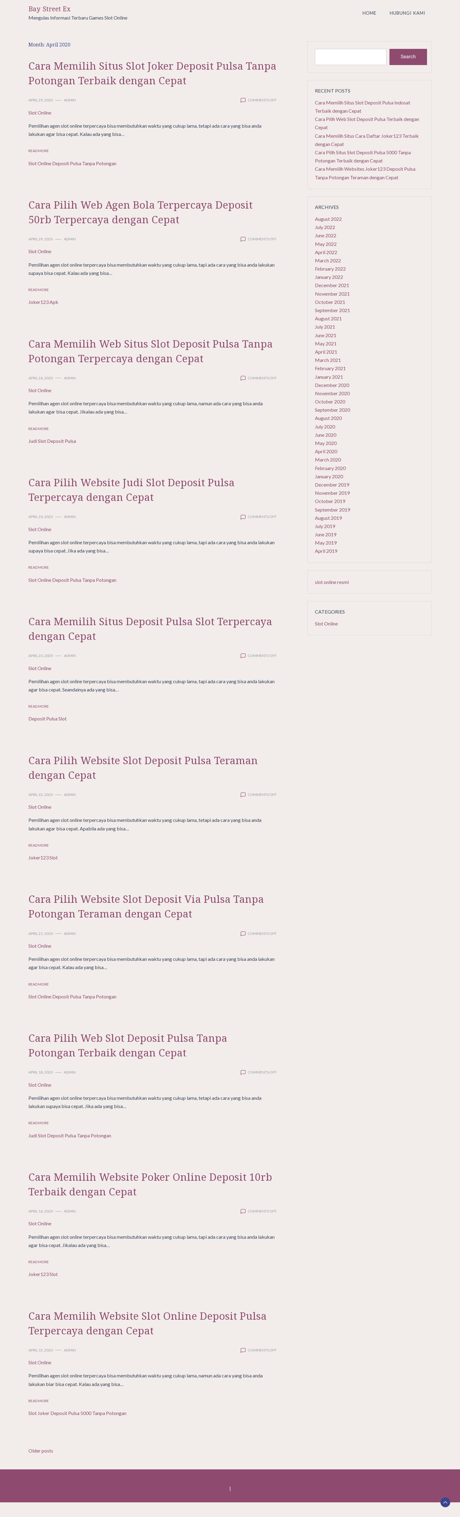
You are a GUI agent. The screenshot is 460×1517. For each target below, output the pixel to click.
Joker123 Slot (43, 872)
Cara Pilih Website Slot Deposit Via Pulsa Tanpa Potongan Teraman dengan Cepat (144, 920)
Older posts (40, 1465)
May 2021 (326, 343)
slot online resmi (332, 582)
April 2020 (326, 451)
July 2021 (325, 327)
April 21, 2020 (40, 948)
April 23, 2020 (40, 670)
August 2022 (328, 219)
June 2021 (325, 335)
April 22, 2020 (40, 809)
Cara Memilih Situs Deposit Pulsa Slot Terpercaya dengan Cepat (135, 642)
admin (70, 114)
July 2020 (325, 426)
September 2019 (332, 509)
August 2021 (328, 318)
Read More (38, 165)
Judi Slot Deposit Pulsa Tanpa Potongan (69, 1150)
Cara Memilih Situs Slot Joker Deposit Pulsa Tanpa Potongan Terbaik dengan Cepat (139, 80)
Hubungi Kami (407, 13)
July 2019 (325, 526)
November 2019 (332, 493)
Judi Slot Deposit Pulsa (52, 455)
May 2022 (326, 244)
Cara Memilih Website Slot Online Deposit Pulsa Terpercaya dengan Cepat (149, 1337)
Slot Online (39, 127)
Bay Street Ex (49, 9)
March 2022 (328, 260)
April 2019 (326, 551)
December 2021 (332, 285)
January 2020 (329, 476)
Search (408, 57)
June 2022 (325, 235)
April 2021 (326, 352)
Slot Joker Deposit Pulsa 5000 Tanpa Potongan (77, 1428)
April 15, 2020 (40, 1364)
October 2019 (330, 501)
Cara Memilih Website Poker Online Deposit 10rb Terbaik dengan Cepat (131, 1198)
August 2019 (328, 518)
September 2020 (332, 410)
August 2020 (328, 418)
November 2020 (332, 393)
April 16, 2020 (40, 1225)
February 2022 (330, 269)
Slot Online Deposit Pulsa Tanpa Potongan (72, 178)
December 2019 (332, 484)
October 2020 (330, 401)
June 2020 (325, 435)
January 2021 (329, 377)
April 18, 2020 (40, 1087)
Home (370, 13)
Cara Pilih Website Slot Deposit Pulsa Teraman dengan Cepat (133, 781)
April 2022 (326, 252)
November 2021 (332, 294)
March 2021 (328, 360)
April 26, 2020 (40, 392)
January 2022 (329, 277)
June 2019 (325, 534)
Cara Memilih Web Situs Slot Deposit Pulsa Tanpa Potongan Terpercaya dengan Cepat (150, 365)
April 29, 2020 (40, 114)
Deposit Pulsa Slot (47, 733)
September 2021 (332, 310)
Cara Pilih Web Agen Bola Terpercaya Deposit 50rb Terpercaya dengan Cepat (139, 226)
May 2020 (326, 443)
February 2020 (330, 468)
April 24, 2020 (40, 531)
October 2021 (330, 302)
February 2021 (330, 368)
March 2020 (328, 459)
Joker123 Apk (43, 316)
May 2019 (326, 542)
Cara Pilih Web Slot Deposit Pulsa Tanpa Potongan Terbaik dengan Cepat (143, 1059)
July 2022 (325, 227)
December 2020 (332, 385)
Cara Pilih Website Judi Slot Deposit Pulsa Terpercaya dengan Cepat (147, 503)
